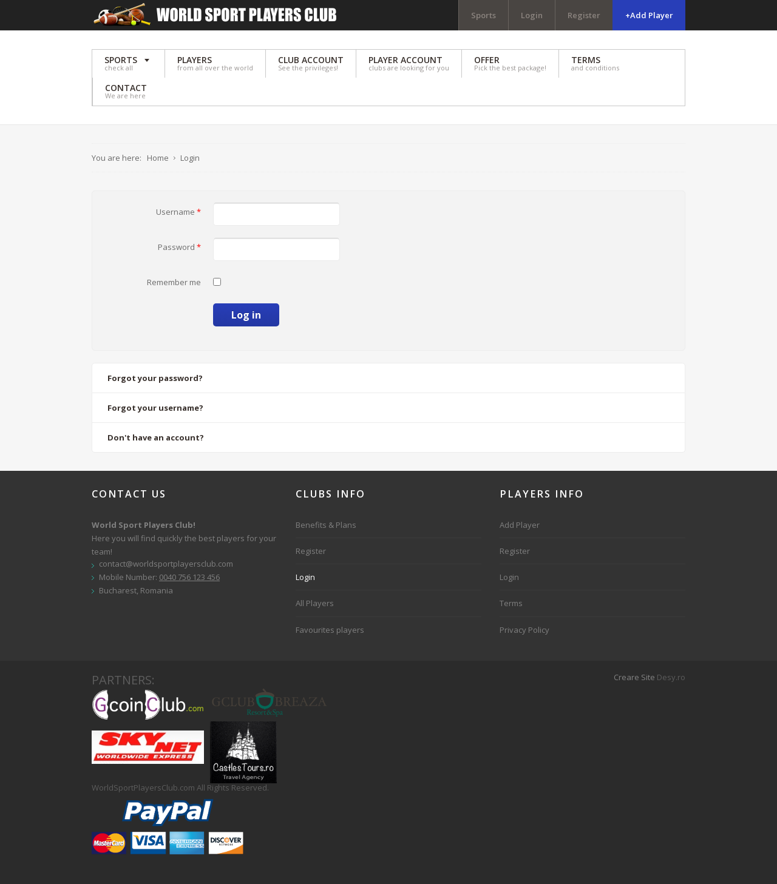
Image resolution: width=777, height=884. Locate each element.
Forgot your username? (155, 407)
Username (178, 211)
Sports (483, 15)
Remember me (174, 282)
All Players (315, 603)
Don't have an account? (155, 437)
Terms (511, 603)
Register (584, 15)
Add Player (520, 524)
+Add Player (649, 15)
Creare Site (634, 677)
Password (179, 246)
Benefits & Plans (326, 524)
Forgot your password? (155, 378)
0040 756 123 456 (189, 577)
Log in (246, 315)
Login (532, 15)
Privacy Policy (524, 629)
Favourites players (330, 629)
